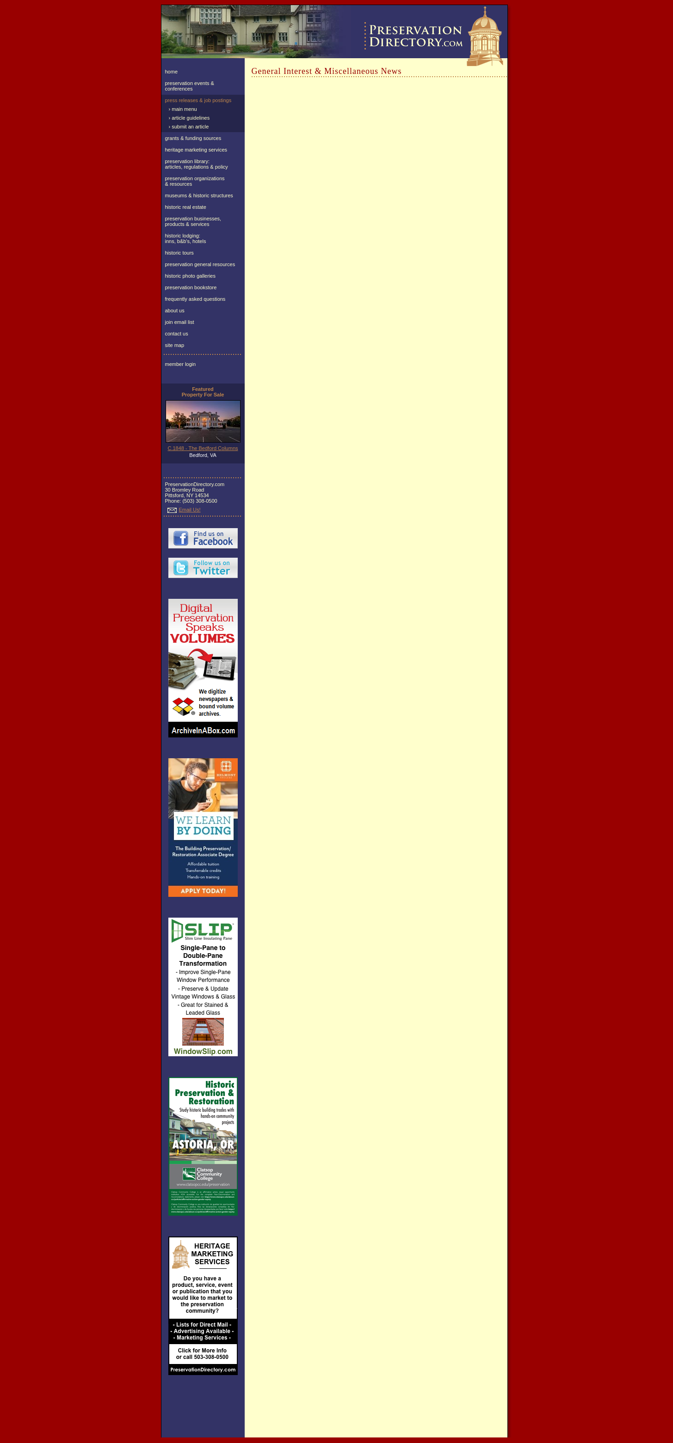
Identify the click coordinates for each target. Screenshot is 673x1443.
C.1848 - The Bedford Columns (202, 448)
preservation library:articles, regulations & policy (196, 164)
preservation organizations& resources (195, 181)
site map (175, 345)
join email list (179, 322)
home (171, 71)
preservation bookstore (191, 287)
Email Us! (184, 509)
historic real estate (185, 207)
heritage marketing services (196, 149)
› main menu (183, 109)
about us (175, 310)
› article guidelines (189, 118)
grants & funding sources (193, 138)
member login (180, 364)
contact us (176, 333)
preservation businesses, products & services (193, 221)
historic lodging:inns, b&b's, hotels (185, 238)
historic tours (179, 253)
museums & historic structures (199, 195)
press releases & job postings (198, 100)
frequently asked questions (195, 299)
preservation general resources (200, 264)
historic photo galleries (190, 276)
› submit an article (189, 126)
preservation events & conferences (189, 85)
